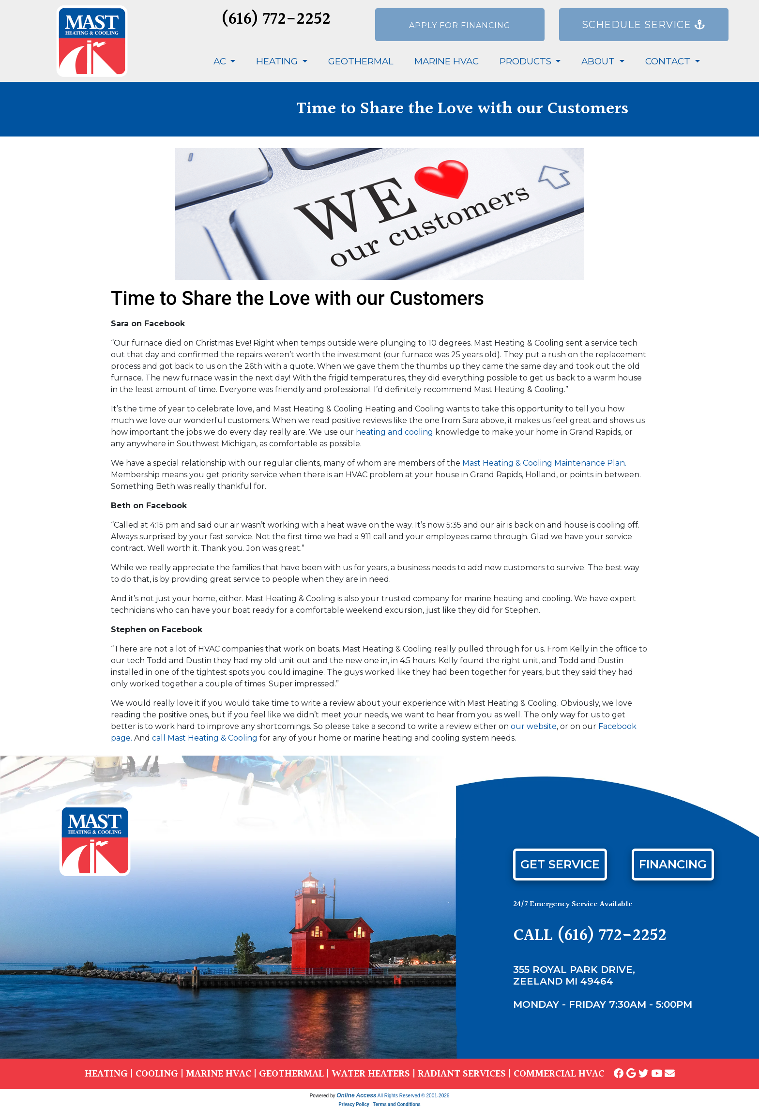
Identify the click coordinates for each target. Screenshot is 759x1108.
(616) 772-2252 (276, 19)
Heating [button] (278, 61)
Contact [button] (669, 61)
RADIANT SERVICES (462, 1074)
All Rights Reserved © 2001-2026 (414, 1095)
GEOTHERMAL (291, 1074)
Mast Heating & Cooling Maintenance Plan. (544, 463)
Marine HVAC (446, 61)
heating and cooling (394, 432)
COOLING (157, 1074)
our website (534, 726)
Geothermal (361, 61)
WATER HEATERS (371, 1074)
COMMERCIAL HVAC (559, 1074)
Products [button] (527, 61)
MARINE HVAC (218, 1074)
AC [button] (220, 61)
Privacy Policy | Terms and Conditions (379, 1104)
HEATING (106, 1074)
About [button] (599, 61)
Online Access (356, 1095)
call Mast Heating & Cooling (205, 738)
